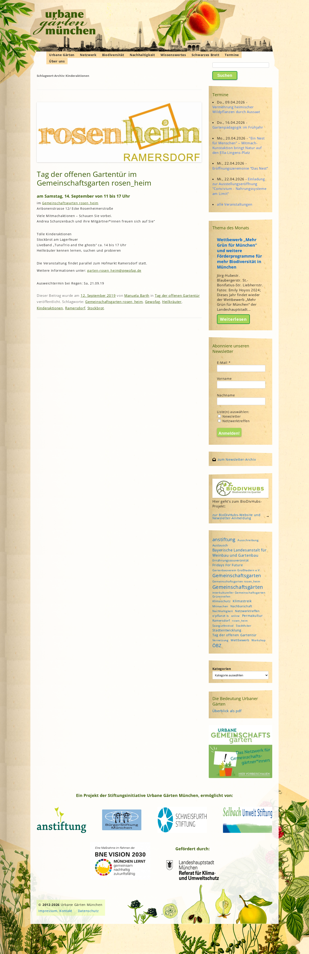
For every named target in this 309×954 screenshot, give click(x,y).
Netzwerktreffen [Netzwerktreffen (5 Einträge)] (247, 611)
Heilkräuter (172, 301)
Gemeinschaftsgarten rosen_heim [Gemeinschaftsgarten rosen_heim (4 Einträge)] (236, 581)
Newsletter (229, 416)
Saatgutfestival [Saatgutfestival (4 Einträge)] (223, 626)
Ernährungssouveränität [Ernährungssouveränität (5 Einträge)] (230, 560)
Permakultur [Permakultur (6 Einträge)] (252, 615)
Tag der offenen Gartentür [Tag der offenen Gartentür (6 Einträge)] (234, 635)
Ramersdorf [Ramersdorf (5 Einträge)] (221, 620)
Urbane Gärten (61, 55)
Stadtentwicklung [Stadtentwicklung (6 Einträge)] (226, 630)
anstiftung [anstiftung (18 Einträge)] (223, 539)
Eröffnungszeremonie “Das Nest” (240, 168)
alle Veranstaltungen (234, 204)
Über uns (57, 61)
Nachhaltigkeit (142, 55)
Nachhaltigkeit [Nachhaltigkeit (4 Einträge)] (222, 611)
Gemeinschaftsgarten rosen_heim (114, 301)
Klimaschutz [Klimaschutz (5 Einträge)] (221, 601)
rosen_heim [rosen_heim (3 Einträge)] (240, 620)
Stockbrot (95, 308)
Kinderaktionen (50, 308)
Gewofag (152, 301)
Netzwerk (88, 55)
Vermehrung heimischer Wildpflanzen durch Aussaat (236, 109)
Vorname (224, 378)
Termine (232, 55)
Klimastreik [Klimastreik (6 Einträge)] (242, 601)
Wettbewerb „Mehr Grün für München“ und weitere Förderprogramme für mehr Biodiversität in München (239, 253)
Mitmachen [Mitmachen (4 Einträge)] (220, 606)
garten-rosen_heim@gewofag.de (114, 270)
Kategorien (221, 669)
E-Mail (224, 362)
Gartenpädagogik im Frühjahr (237, 127)
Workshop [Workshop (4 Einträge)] (258, 640)
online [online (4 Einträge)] (235, 616)
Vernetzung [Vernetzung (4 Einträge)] (220, 640)
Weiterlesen (233, 319)
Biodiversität (113, 55)
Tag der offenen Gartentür (177, 295)
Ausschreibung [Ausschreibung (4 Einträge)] (248, 540)
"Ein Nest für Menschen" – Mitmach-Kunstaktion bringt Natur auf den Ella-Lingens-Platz (238, 145)
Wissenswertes (173, 55)
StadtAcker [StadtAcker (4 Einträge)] (243, 626)
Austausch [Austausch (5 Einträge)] (220, 545)
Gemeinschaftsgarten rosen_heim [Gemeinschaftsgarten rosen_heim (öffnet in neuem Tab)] (70, 203)
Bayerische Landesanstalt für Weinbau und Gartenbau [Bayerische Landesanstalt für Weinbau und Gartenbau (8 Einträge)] (239, 553)
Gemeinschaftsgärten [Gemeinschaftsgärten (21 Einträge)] (237, 587)
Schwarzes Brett (205, 55)
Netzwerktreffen (234, 421)
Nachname (226, 395)
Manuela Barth (136, 295)
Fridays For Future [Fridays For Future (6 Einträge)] (227, 565)
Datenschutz (88, 911)
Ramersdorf (75, 308)
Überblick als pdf (227, 710)
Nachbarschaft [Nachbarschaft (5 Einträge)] (241, 606)
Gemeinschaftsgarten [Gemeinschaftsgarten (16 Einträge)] (236, 575)
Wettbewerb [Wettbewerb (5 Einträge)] (240, 640)
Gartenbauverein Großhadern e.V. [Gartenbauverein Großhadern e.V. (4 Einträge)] (236, 570)
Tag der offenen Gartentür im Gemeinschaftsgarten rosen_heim (94, 178)
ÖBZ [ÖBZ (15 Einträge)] (217, 645)
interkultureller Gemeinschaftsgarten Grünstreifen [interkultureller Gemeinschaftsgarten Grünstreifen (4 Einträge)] (238, 594)
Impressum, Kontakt (55, 911)
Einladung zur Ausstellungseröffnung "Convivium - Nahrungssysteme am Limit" (239, 186)
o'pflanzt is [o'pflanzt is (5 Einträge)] (220, 616)
